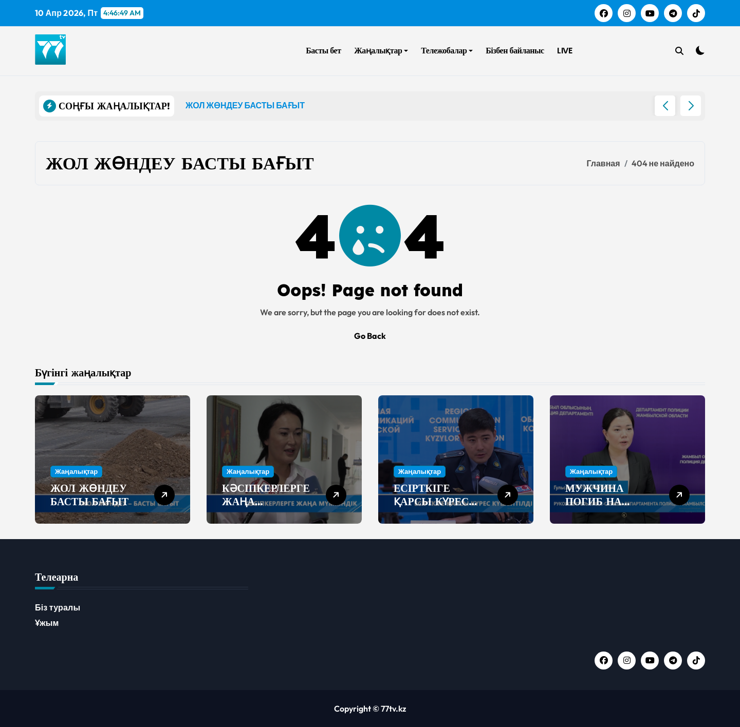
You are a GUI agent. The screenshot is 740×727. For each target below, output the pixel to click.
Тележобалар (447, 50)
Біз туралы (57, 607)
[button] (690, 105)
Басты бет (323, 50)
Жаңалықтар (381, 50)
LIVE (564, 50)
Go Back (370, 336)
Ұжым (47, 623)
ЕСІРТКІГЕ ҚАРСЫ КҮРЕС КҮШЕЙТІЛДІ (431, 501)
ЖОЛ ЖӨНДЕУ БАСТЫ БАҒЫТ (89, 495)
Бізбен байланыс (515, 50)
